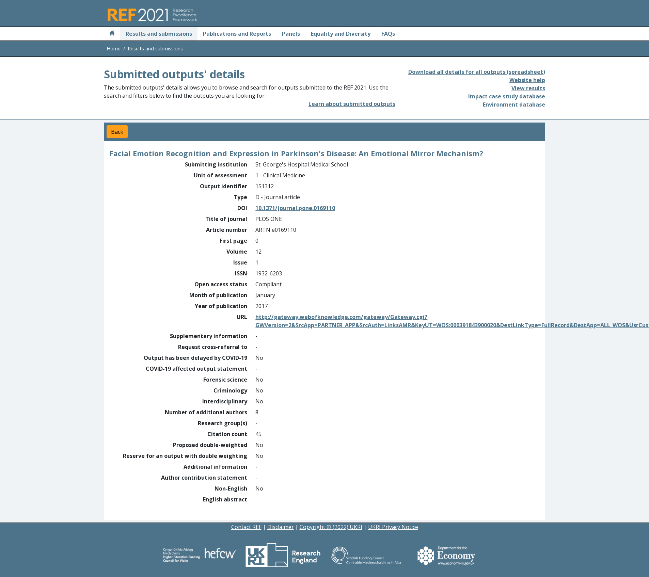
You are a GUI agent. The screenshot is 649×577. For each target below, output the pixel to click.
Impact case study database (506, 96)
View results (528, 88)
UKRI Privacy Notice (393, 527)
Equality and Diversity (340, 33)
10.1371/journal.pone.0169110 (295, 208)
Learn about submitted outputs (351, 104)
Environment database (514, 104)
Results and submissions (159, 33)
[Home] (112, 34)
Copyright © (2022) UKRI (331, 527)
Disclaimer (280, 527)
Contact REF (246, 527)
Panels (291, 33)
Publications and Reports (237, 33)
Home (114, 48)
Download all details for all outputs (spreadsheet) (476, 72)
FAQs (388, 33)
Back (117, 131)
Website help (527, 80)
